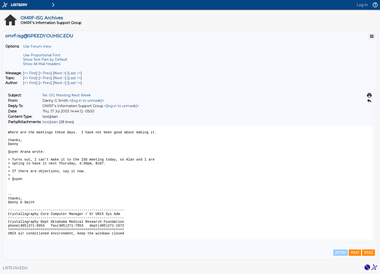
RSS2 (368, 252)
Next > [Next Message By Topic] (59, 78)
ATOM (340, 252)
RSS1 (355, 252)
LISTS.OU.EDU (15, 268)
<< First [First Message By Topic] (30, 78)
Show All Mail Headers (41, 64)
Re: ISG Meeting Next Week (66, 95)
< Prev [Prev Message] (45, 73)
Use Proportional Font (41, 55)
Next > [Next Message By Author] (59, 83)
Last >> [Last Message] (75, 73)
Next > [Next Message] (59, 73)
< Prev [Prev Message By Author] (45, 83)
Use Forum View (37, 46)
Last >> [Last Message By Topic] (75, 78)
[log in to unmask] (86, 100)
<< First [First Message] (30, 73)
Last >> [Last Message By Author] (75, 83)
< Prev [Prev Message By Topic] (45, 78)
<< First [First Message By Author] (30, 83)
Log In (362, 5)
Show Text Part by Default (45, 59)
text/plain (50, 122)
